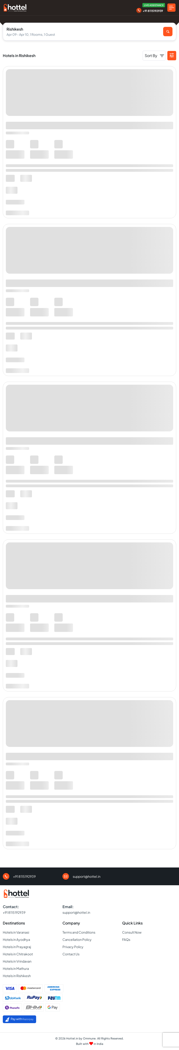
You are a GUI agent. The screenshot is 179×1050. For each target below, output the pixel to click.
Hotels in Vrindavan (17, 961)
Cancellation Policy (77, 939)
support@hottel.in (86, 876)
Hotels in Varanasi (16, 932)
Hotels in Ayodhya (16, 939)
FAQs (126, 939)
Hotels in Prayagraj (17, 947)
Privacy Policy (72, 947)
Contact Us (70, 954)
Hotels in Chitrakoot (18, 954)
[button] (171, 55)
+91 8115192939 (153, 11)
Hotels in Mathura (16, 968)
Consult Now (131, 932)
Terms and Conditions (78, 932)
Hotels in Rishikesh (17, 976)
